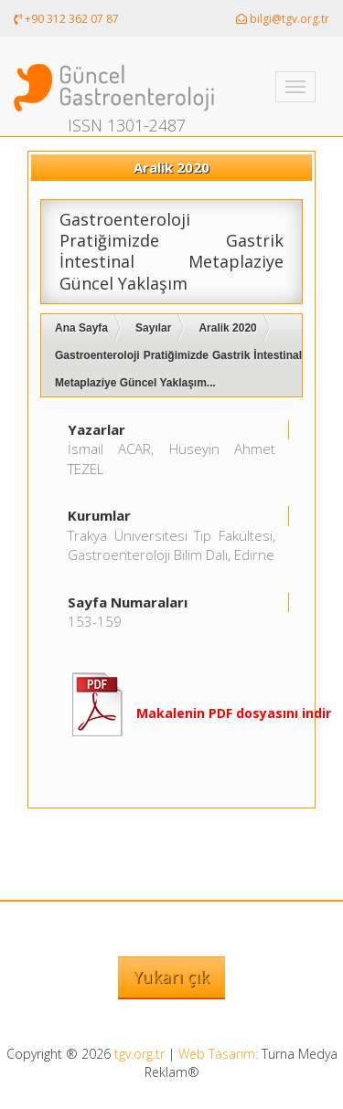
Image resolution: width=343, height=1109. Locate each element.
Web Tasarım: (218, 1053)
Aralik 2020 (227, 328)
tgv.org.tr (139, 1053)
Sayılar (153, 328)
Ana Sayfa (81, 328)
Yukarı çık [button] (171, 977)
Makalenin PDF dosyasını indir (233, 713)
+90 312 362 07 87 (66, 18)
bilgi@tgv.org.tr (282, 18)
